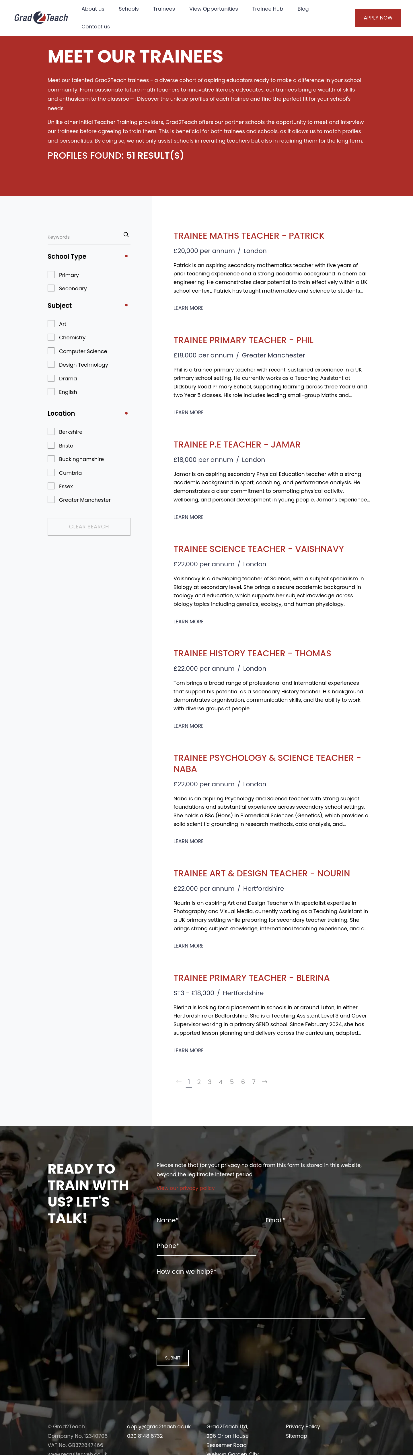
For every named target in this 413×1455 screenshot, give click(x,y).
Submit (169, 1362)
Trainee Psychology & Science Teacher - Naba (270, 763)
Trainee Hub (269, 8)
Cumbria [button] (70, 472)
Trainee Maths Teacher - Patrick (254, 235)
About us (94, 8)
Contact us (97, 26)
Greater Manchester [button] (85, 499)
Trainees (166, 8)
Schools (131, 8)
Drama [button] (68, 378)
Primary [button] (69, 275)
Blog (305, 8)
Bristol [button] (67, 445)
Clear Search (78, 527)
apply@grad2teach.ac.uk (159, 1431)
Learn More (189, 308)
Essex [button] (66, 486)
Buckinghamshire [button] (81, 459)
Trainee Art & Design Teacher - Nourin (268, 873)
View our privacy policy (186, 1189)
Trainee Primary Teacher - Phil (248, 339)
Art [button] (62, 324)
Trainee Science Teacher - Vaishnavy (265, 548)
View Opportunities (215, 8)
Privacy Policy (303, 1431)
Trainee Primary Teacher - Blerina (257, 977)
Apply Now (372, 18)
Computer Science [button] (83, 351)
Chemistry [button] (72, 337)
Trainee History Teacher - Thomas (258, 653)
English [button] (68, 392)
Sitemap (297, 1441)
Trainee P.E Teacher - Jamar (241, 444)
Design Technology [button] (83, 364)
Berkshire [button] (70, 431)
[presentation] (193, 1338)
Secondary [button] (73, 288)
